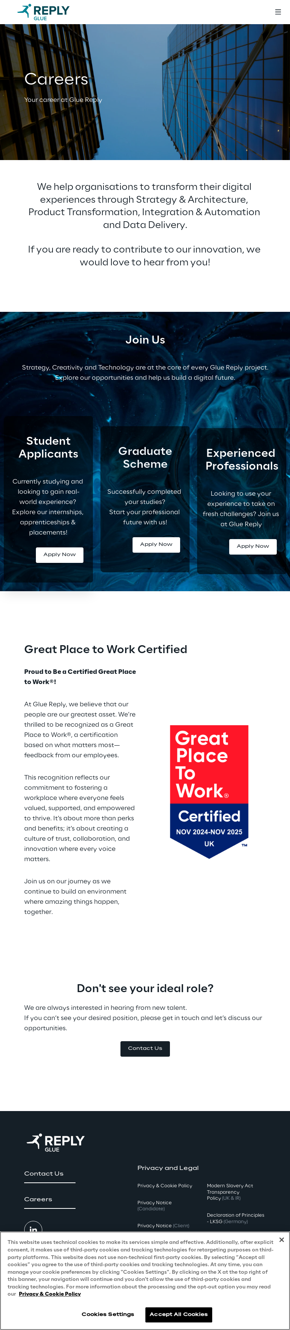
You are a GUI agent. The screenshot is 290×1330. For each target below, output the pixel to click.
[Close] (281, 1239)
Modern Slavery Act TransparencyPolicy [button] (230, 1192)
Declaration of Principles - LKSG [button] (235, 1218)
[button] (59, 555)
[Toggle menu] (278, 12)
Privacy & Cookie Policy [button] (164, 1186)
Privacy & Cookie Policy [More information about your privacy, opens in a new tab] (50, 1294)
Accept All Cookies (179, 1314)
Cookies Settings (108, 1314)
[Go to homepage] (51, 12)
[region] (145, 1280)
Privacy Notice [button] (154, 1206)
